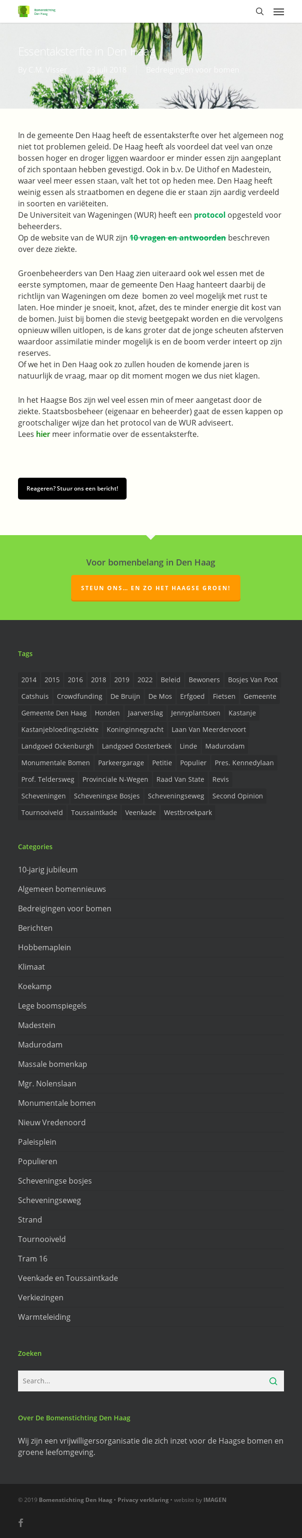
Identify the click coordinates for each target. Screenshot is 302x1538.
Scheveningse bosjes (55, 1181)
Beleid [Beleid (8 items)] (171, 679)
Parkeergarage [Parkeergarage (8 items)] (121, 762)
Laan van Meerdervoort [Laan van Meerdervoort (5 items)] (209, 729)
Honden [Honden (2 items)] (107, 712)
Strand (30, 1219)
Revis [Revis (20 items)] (220, 779)
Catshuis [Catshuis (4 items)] (35, 696)
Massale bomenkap (52, 1064)
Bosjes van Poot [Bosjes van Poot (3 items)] (253, 679)
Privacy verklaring (143, 1500)
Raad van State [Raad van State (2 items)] (180, 779)
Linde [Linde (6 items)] (188, 745)
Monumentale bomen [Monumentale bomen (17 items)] (55, 762)
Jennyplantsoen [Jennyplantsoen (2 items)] (195, 712)
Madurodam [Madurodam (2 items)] (225, 745)
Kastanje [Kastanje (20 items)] (242, 712)
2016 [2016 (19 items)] (75, 679)
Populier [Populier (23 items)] (193, 762)
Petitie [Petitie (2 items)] (162, 762)
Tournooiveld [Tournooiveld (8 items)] (42, 812)
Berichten (35, 928)
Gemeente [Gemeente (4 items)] (260, 696)
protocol (210, 215)
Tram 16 (32, 1258)
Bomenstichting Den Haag (75, 1500)
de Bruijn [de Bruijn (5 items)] (125, 696)
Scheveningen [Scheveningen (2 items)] (43, 795)
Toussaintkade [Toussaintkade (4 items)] (94, 812)
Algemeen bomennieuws (62, 889)
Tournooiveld (42, 1239)
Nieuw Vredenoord (52, 1122)
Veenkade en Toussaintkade (68, 1278)
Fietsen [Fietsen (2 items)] (224, 696)
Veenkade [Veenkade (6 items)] (140, 812)
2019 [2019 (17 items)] (121, 679)
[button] (279, 11)
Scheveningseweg (49, 1200)
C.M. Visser (47, 70)
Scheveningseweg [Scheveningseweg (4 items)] (176, 795)
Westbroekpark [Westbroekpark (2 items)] (188, 812)
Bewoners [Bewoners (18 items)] (204, 679)
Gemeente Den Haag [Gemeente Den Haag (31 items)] (54, 712)
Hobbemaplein (44, 947)
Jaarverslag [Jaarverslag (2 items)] (145, 712)
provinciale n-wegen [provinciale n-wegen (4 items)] (115, 779)
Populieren (37, 1161)
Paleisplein (37, 1142)
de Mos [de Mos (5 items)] (160, 696)
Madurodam (40, 1044)
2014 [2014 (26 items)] (29, 679)
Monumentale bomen (57, 1103)
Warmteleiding (44, 1317)
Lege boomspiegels (52, 1006)
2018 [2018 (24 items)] (98, 679)
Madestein (36, 1025)
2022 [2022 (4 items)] (145, 679)
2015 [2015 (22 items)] (52, 679)
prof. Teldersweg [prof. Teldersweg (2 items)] (47, 779)
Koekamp (35, 986)
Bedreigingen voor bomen (192, 70)
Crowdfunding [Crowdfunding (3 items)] (79, 696)
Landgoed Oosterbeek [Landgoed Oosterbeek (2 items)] (137, 745)
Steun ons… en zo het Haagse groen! (155, 588)
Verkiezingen (41, 1297)
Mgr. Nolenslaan (47, 1083)
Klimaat (31, 967)
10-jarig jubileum (48, 869)
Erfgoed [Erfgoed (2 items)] (192, 696)
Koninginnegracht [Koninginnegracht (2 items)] (135, 729)
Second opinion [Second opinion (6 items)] (237, 795)
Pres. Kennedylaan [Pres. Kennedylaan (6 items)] (244, 762)
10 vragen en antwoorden (177, 237)
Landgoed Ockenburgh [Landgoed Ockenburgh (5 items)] (57, 745)
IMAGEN (215, 1500)
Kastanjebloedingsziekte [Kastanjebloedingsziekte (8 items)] (60, 729)
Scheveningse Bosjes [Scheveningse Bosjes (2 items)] (107, 795)
